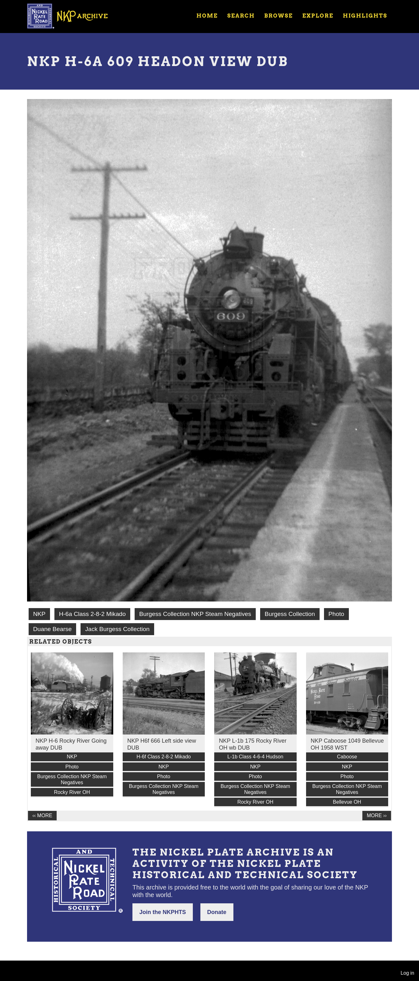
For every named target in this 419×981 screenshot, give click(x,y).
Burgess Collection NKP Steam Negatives (195, 614)
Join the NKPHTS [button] (162, 912)
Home (207, 16)
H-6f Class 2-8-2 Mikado (164, 756)
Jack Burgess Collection (117, 629)
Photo (336, 614)
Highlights (365, 16)
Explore (317, 16)
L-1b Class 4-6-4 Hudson (255, 756)
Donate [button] (216, 912)
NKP (39, 614)
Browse (278, 16)
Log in (407, 973)
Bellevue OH (347, 802)
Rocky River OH (72, 792)
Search (241, 16)
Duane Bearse (52, 629)
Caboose (347, 756)
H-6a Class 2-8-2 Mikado (92, 614)
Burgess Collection (290, 614)
